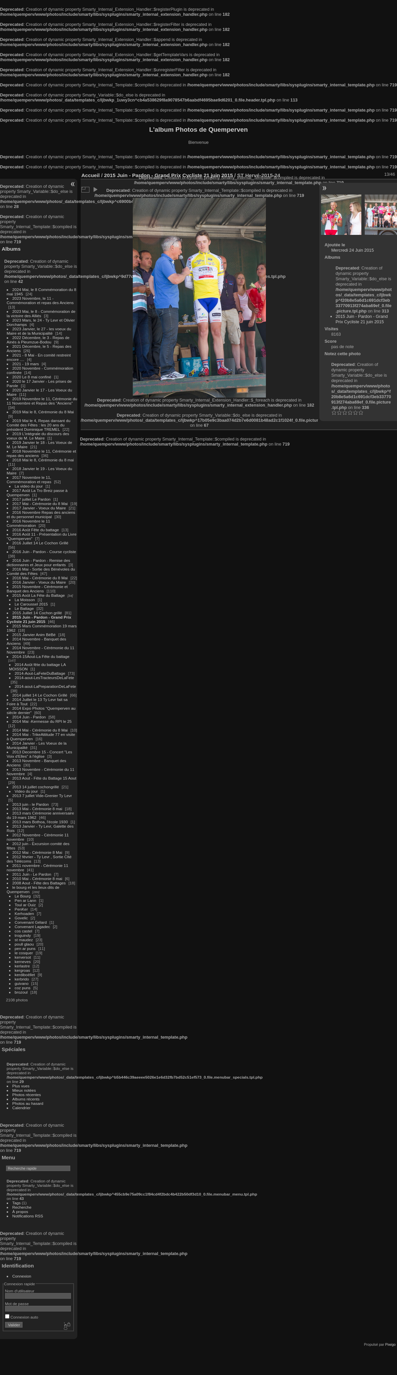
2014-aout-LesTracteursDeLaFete (44, 677)
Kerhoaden (24, 913)
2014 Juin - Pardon (29, 717)
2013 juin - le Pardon (30, 804)
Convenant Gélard (31, 922)
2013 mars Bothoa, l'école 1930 (40, 822)
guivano (22, 983)
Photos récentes (26, 1094)
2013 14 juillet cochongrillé (36, 787)
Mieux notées (24, 1090)
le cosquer (24, 953)
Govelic (21, 918)
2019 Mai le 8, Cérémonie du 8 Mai (43, 412)
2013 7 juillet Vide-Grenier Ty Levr (42, 795)
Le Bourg (23, 896)
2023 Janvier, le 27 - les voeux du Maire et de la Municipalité (39, 331)
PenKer (21, 909)
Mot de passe (17, 1303)
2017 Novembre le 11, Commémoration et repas (29, 479)
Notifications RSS (27, 1216)
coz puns (23, 988)
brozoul (21, 992)
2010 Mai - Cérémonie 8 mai (37, 878)
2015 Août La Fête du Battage (38, 595)
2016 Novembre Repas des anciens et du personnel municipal (41, 514)
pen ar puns (25, 948)
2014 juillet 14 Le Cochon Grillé (40, 695)
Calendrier (21, 1108)
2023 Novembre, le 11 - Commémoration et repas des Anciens (40, 300)
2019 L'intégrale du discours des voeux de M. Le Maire (38, 435)
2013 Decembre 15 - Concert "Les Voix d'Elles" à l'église (39, 754)
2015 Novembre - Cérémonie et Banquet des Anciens (37, 588)
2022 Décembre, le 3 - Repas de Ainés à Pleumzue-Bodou (38, 339)
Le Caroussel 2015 (31, 604)
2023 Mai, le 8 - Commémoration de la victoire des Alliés (41, 313)
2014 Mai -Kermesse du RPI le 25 (42, 721)
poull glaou (24, 944)
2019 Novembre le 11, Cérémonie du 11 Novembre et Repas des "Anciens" (42, 401)
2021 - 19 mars (25, 364)
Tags (16, 1203)
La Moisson (25, 599)
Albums (11, 249)
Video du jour (26, 791)
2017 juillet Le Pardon (31, 499)
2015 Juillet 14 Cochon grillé (37, 613)
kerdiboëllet (25, 974)
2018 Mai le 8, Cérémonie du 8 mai (43, 460)
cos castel (23, 931)
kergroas (22, 970)
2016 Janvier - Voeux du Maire (39, 582)
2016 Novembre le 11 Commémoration (28, 523)
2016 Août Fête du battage (35, 530)
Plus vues (21, 1086)
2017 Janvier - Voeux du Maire (39, 508)
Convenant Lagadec (32, 926)
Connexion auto (21, 1317)
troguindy (23, 935)
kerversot (23, 957)
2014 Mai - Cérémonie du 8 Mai (40, 730)
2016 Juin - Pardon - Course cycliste (44, 551)
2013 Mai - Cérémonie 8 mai (37, 808)
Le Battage (24, 608)
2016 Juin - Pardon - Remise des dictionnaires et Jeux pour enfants (38, 562)
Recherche (22, 1207)
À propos (20, 1211)
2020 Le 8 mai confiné (31, 377)
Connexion (21, 1276)
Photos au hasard (27, 1103)
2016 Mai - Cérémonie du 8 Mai (40, 578)
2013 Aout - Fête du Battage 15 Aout (44, 778)
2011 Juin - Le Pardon (31, 874)
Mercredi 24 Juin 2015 (352, 250)
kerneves (23, 961)
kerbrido (22, 979)
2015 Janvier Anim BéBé (34, 634)
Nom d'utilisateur (19, 1291)
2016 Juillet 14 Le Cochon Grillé (40, 543)
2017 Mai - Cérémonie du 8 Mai (40, 503)
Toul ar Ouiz (25, 905)
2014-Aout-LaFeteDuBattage (40, 673)
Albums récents (26, 1099)
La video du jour (29, 486)
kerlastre (22, 966)
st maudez (24, 939)
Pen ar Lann (25, 900)
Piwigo (390, 1344)
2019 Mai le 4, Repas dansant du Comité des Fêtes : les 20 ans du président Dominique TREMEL (38, 424)
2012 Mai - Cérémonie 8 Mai (37, 852)
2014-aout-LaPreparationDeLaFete (45, 686)
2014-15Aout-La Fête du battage (41, 656)
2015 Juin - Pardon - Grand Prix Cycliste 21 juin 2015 (39, 619)
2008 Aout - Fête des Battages (39, 883)
